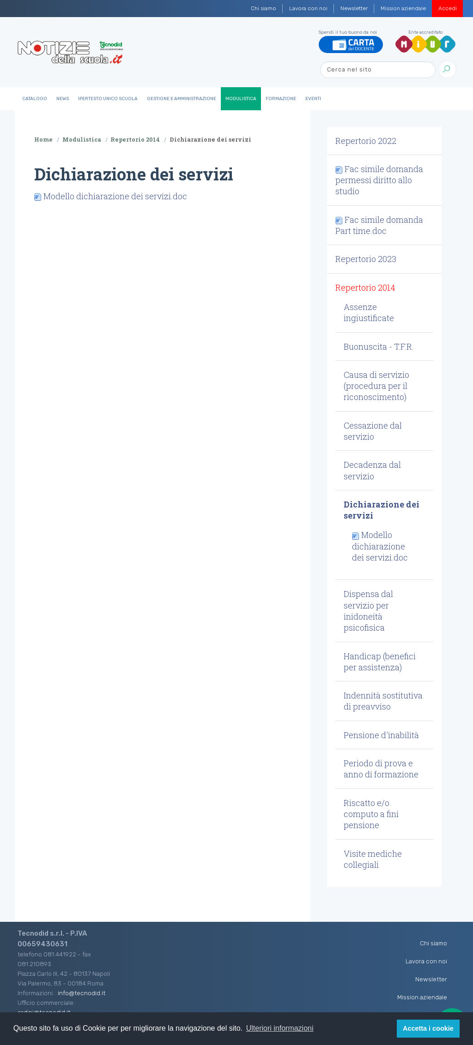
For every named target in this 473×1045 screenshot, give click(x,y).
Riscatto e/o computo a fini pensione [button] (371, 814)
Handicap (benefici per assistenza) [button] (380, 662)
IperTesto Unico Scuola (108, 99)
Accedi (447, 8)
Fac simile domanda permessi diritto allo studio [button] (379, 180)
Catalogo (34, 99)
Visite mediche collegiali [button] (373, 859)
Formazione (281, 99)
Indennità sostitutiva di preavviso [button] (383, 701)
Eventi (313, 99)
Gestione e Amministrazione (181, 99)
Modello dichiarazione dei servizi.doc (115, 196)
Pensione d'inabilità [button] (381, 734)
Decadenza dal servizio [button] (372, 470)
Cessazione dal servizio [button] (373, 431)
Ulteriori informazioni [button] (280, 1028)
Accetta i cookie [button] (428, 1028)
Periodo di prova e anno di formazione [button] (381, 769)
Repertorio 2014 (135, 139)
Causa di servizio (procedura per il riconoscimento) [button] (376, 386)
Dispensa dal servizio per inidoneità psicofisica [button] (368, 610)
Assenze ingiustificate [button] (369, 312)
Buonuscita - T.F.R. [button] (379, 346)
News (62, 99)
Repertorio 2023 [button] (365, 258)
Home (43, 139)
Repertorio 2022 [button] (365, 140)
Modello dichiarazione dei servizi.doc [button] (380, 546)
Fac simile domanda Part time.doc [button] (379, 225)
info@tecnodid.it (81, 993)
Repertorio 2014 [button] (365, 287)
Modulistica (240, 99)
